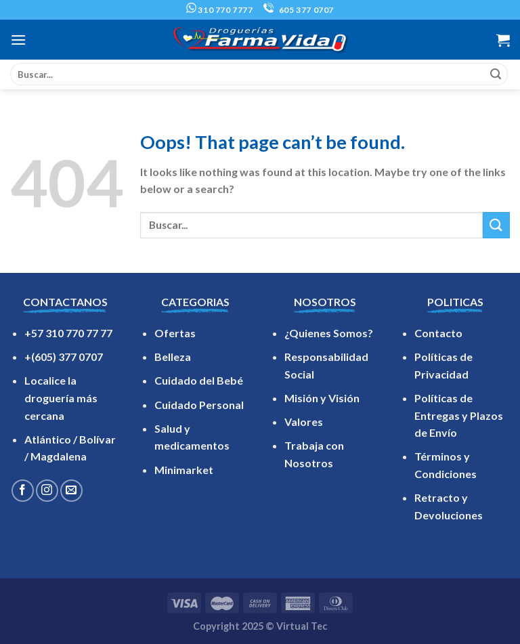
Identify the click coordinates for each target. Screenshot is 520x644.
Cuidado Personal (199, 404)
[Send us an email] (71, 490)
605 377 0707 (298, 10)
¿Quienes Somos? (328, 332)
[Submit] (495, 74)
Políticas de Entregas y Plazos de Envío (458, 415)
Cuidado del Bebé (198, 380)
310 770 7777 (219, 10)
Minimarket (183, 469)
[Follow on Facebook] (23, 490)
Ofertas (175, 332)
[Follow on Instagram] (47, 490)
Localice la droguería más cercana (61, 397)
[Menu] (18, 39)
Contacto (438, 332)
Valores (303, 421)
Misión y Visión (322, 397)
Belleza (172, 356)
